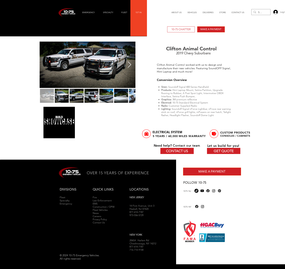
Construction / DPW (103, 206)
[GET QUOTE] (223, 151)
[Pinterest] (219, 191)
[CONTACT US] (177, 151)
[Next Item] (129, 64)
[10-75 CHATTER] (181, 29)
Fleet (62, 197)
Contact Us (99, 222)
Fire (95, 197)
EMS (95, 203)
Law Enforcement (102, 200)
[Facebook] (208, 191)
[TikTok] (196, 191)
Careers (97, 216)
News (96, 213)
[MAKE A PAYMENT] (211, 29)
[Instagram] (214, 191)
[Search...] (260, 12)
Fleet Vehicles (100, 209)
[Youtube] (202, 191)
